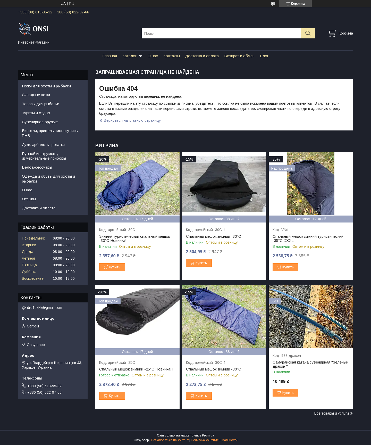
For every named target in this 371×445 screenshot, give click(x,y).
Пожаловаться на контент (170, 440)
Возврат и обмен (239, 56)
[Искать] (308, 33)
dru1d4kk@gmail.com (44, 308)
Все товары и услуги (331, 413)
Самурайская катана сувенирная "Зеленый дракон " (310, 364)
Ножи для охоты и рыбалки (46, 86)
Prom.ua (208, 435)
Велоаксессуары (37, 167)
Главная (109, 56)
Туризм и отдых (36, 113)
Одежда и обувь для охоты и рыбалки (48, 178)
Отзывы (29, 199)
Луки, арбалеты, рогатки (43, 144)
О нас (153, 56)
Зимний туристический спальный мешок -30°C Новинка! (134, 238)
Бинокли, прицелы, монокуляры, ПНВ (50, 133)
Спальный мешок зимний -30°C (213, 236)
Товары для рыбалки (40, 104)
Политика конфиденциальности (214, 440)
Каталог (129, 56)
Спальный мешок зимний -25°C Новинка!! (136, 369)
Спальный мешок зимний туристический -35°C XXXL (308, 238)
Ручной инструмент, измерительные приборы (44, 156)
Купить (114, 267)
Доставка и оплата (202, 56)
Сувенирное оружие (40, 122)
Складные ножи (36, 95)
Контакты (171, 56)
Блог (264, 56)
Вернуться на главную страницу (132, 120)
